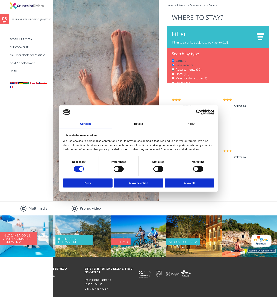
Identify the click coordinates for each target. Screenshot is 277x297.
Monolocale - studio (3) (188, 75)
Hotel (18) (181, 71)
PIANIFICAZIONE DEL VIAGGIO (27, 55)
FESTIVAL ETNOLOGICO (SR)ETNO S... (32, 19)
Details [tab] (138, 123)
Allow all (189, 182)
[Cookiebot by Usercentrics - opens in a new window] (198, 112)
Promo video (90, 208)
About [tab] (191, 123)
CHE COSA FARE (19, 47)
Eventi (14, 71)
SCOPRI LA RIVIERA (21, 39)
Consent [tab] (85, 123)
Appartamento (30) (186, 68)
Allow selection (138, 182)
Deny (87, 182)
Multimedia (38, 208)
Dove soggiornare (22, 63)
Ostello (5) (181, 79)
